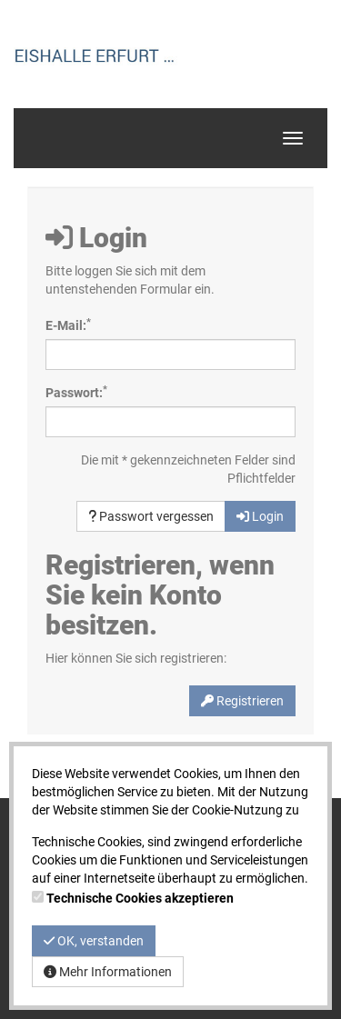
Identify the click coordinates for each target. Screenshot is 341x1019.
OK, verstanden (94, 941)
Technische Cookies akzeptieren (140, 898)
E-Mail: (68, 324)
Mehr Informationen (108, 971)
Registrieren (242, 701)
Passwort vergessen (151, 516)
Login (260, 516)
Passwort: (76, 392)
